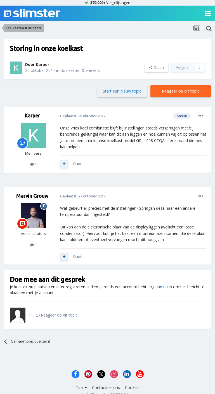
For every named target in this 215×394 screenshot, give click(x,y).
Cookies (132, 387)
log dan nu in (160, 286)
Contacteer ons (106, 387)
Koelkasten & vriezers (80, 70)
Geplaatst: (82, 115)
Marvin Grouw (32, 196)
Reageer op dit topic (180, 91)
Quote (78, 163)
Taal (81, 387)
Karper (42, 64)
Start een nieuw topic (122, 91)
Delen (156, 67)
